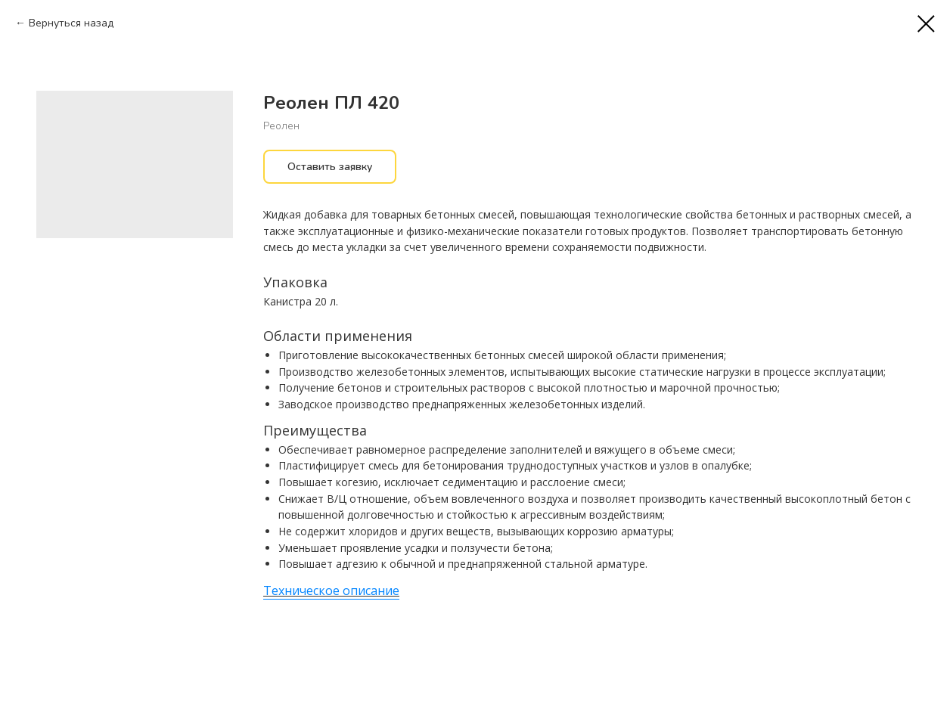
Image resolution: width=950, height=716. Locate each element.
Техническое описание (331, 590)
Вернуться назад (71, 23)
